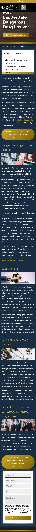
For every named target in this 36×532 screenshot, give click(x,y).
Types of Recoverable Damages (16, 66)
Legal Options (10, 63)
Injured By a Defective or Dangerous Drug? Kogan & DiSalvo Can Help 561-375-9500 (18, 461)
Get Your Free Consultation (16, 35)
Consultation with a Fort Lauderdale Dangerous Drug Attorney (18, 71)
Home (3, 46)
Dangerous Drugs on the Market (17, 60)
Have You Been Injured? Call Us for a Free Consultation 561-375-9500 (18, 134)
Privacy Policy (8, 514)
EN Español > (18, 1)
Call (23, 7)
